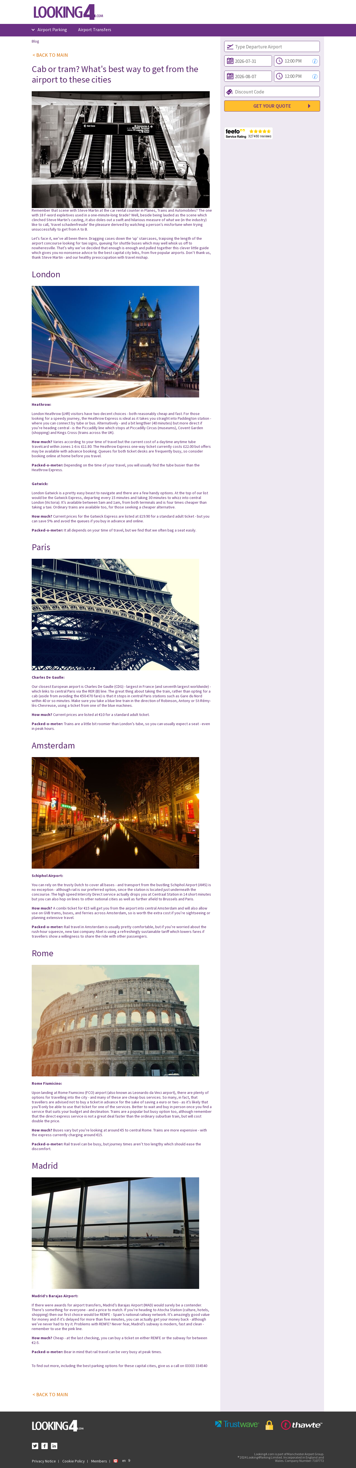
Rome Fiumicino (71, 1092)
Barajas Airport (130, 1305)
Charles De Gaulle (99, 686)
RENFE (105, 1314)
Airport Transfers (94, 29)
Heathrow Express (103, 418)
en (124, 1460)
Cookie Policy (73, 1461)
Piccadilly (90, 427)
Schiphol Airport (183, 884)
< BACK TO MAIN (50, 55)
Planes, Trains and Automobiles (170, 210)
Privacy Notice (44, 1461)
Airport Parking (52, 29)
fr (129, 1460)
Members (99, 1461)
